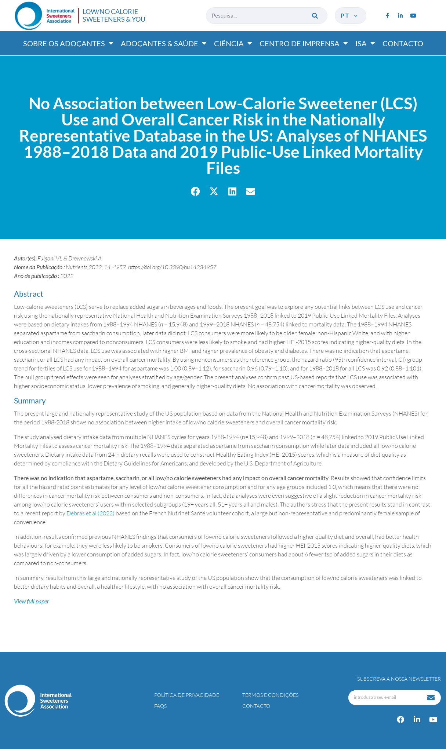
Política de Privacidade (186, 695)
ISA (365, 43)
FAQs (160, 706)
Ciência (233, 43)
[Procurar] (315, 15)
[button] (195, 191)
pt (350, 15)
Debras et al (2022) (90, 513)
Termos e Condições (270, 695)
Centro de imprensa (304, 43)
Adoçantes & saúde (164, 43)
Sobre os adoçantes (68, 43)
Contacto (402, 43)
